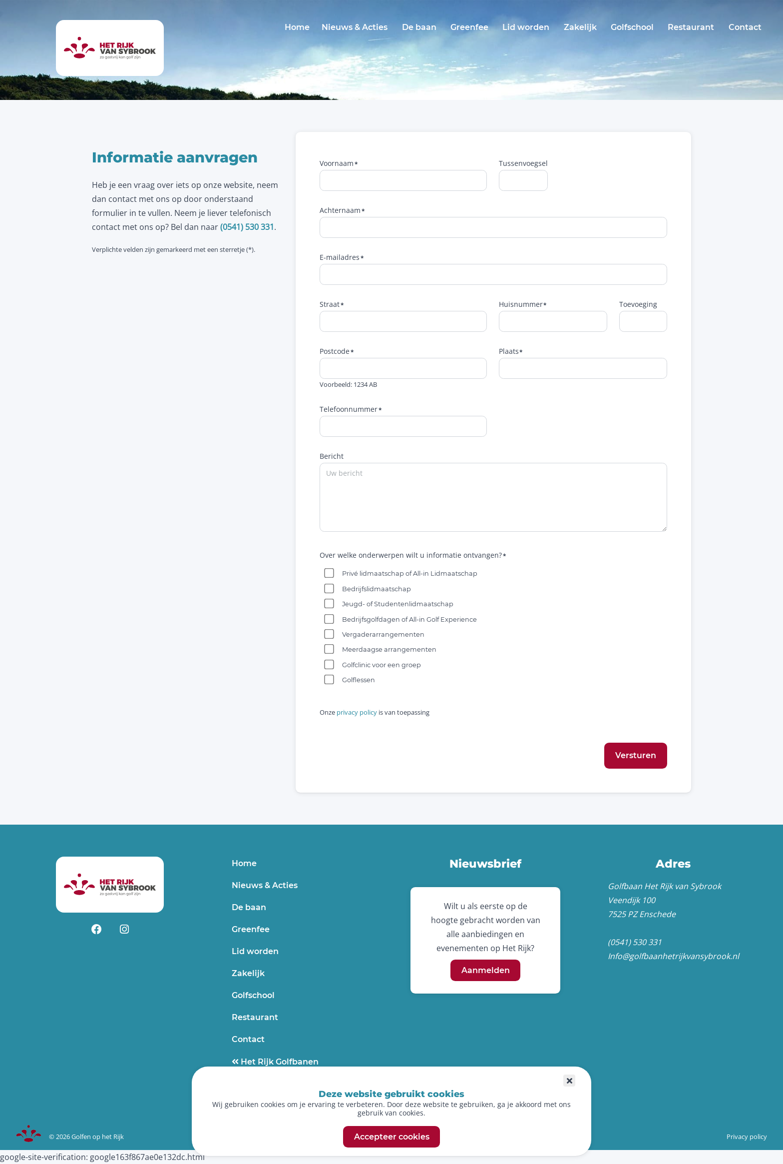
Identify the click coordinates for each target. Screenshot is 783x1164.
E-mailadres (340, 257)
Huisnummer (521, 304)
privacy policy (357, 712)
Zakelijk (580, 27)
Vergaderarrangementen (383, 634)
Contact (745, 27)
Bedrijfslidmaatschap (376, 589)
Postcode (335, 351)
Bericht (332, 456)
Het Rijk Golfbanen (279, 1062)
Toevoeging (638, 304)
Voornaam (337, 163)
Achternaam (340, 210)
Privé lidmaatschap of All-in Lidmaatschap (409, 573)
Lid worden (525, 27)
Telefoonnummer (349, 409)
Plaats (509, 351)
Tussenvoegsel (523, 163)
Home (297, 27)
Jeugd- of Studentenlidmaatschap (397, 604)
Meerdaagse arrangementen (389, 649)
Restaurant (691, 27)
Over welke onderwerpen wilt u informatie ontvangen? (411, 555)
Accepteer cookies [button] (391, 1137)
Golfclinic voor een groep (381, 665)
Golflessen (358, 680)
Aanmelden (485, 970)
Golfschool (632, 27)
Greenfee (469, 27)
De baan (419, 27)
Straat (330, 304)
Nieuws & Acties (355, 27)
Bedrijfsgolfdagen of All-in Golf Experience (409, 619)
